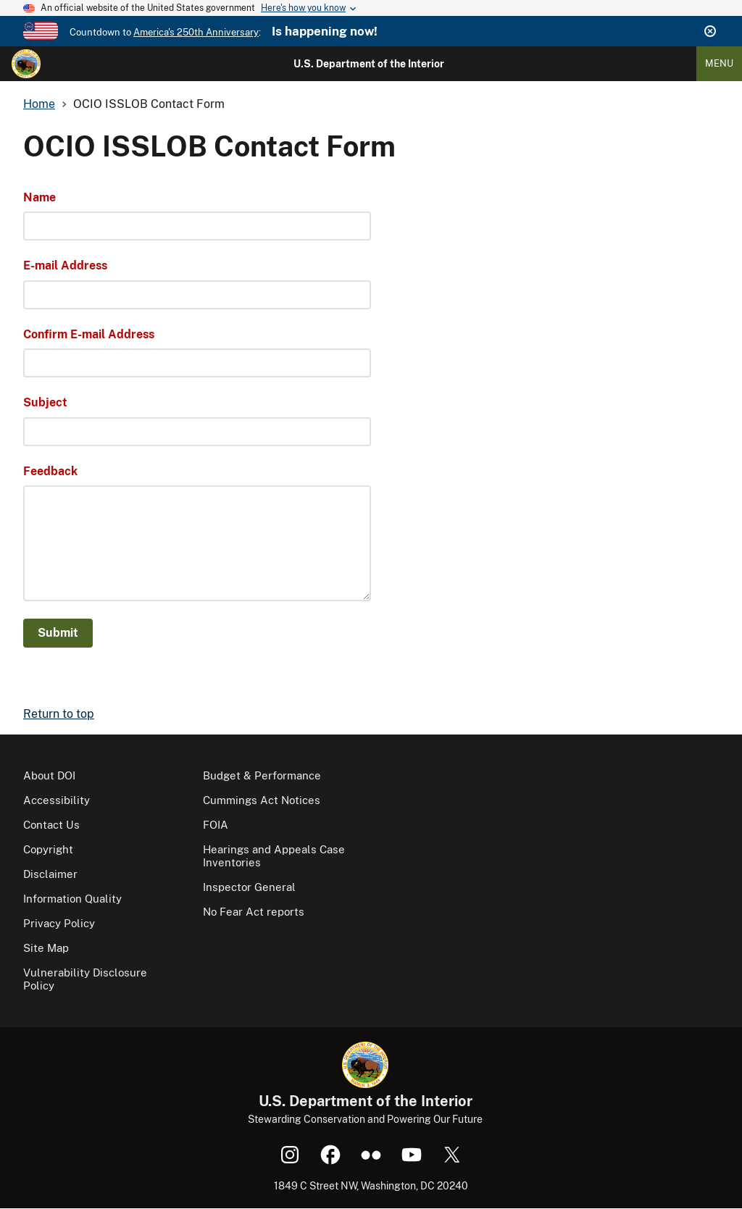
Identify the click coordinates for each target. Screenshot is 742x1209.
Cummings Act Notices (261, 800)
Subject (45, 402)
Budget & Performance (262, 775)
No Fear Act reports (253, 911)
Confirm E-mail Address (88, 334)
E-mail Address (65, 265)
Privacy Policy (59, 923)
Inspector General (249, 887)
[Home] (26, 63)
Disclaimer (50, 874)
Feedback (50, 471)
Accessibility (56, 800)
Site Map (46, 948)
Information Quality (72, 898)
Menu (719, 63)
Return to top (58, 714)
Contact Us (51, 825)
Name (39, 197)
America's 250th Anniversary (196, 32)
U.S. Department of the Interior (368, 64)
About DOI (49, 775)
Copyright (48, 849)
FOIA (215, 825)
